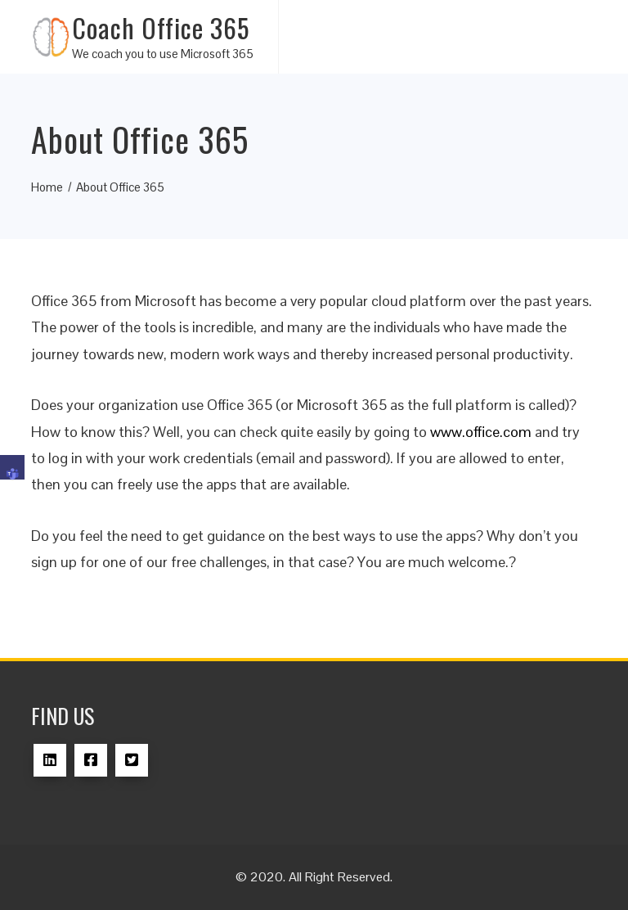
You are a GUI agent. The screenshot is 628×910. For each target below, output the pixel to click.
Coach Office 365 (160, 27)
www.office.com (481, 431)
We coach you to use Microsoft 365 (162, 53)
